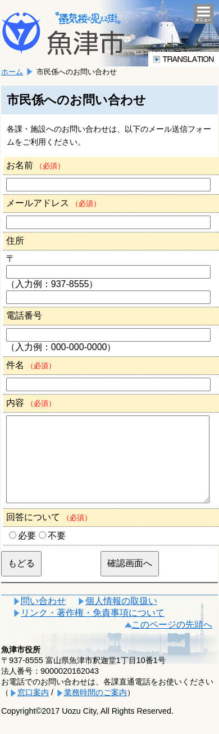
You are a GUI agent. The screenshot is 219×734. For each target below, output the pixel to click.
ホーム (12, 72)
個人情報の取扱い (121, 618)
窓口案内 (33, 709)
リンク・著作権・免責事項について (93, 629)
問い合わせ (43, 618)
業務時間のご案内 (95, 709)
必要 (27, 552)
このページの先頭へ (171, 641)
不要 (57, 552)
